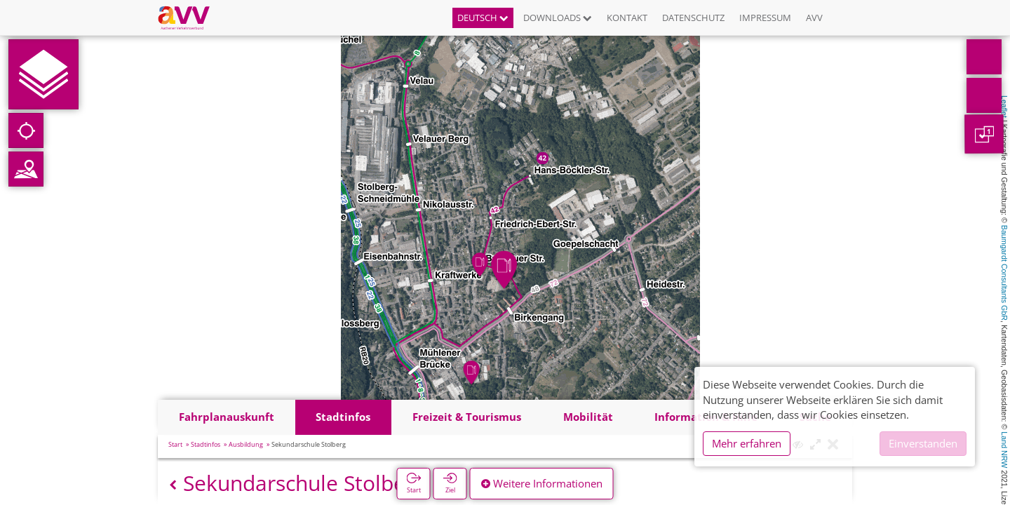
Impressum (765, 17)
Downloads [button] (557, 17)
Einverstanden (923, 443)
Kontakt (627, 17)
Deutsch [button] (483, 17)
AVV (814, 17)
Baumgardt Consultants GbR (1004, 273)
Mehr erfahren (746, 443)
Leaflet (1004, 106)
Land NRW (1004, 449)
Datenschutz (693, 17)
